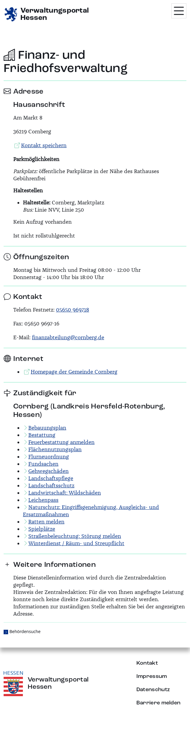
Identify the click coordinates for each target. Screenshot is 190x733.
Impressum (151, 676)
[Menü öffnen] (178, 10)
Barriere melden (158, 703)
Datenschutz (153, 689)
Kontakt (147, 663)
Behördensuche (24, 631)
